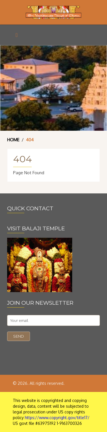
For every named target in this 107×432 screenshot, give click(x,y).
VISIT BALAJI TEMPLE (36, 228)
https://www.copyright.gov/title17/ (57, 417)
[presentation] (50, 352)
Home (13, 139)
